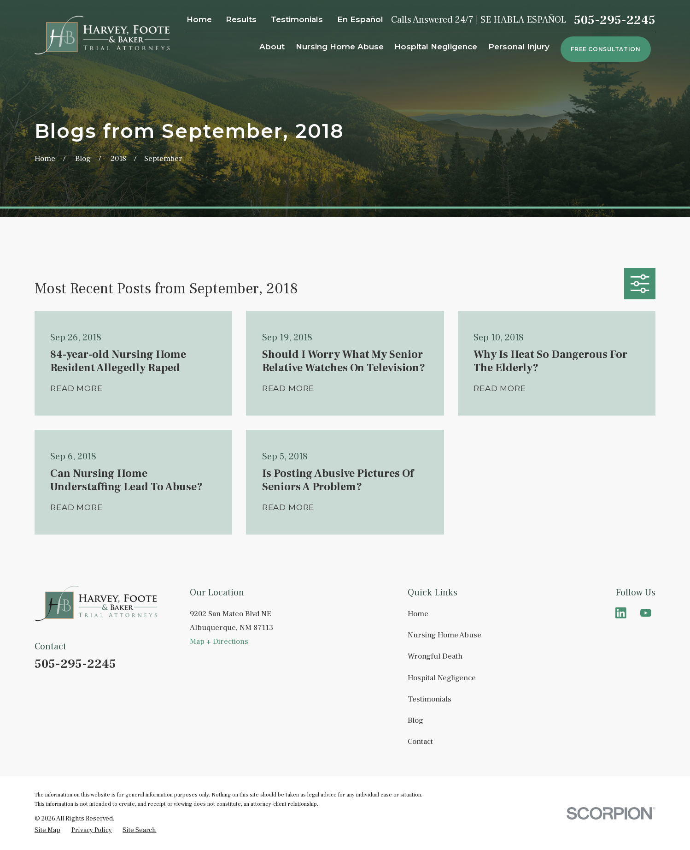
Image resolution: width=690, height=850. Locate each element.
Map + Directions (219, 641)
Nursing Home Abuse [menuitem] (340, 46)
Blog (415, 720)
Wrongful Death (435, 656)
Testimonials (297, 19)
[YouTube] (645, 612)
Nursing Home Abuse (444, 635)
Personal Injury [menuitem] (519, 46)
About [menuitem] (272, 46)
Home (199, 19)
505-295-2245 (614, 20)
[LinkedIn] (620, 612)
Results (241, 19)
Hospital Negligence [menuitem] (435, 46)
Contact (420, 742)
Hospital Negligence (442, 678)
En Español (360, 19)
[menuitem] (47, 830)
